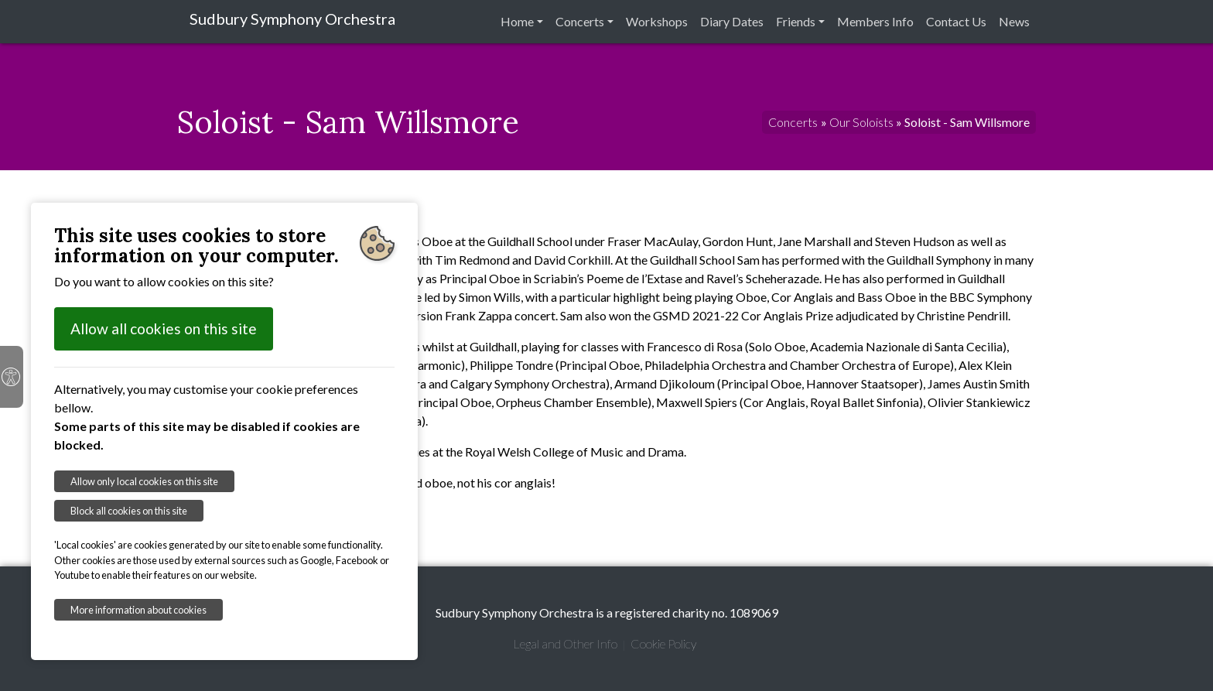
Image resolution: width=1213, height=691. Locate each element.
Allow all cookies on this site (163, 328)
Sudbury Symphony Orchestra (292, 18)
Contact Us (956, 21)
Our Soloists (861, 122)
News (1014, 21)
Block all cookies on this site (128, 511)
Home (517, 21)
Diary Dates (732, 21)
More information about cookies (138, 610)
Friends (795, 21)
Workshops (657, 21)
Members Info (875, 21)
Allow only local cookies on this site (144, 481)
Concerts (579, 21)
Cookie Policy (663, 643)
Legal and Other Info (565, 643)
